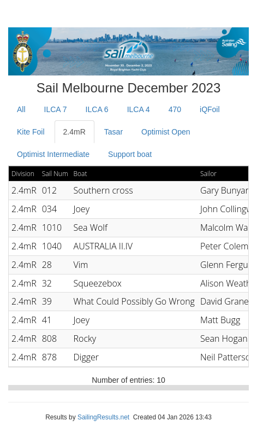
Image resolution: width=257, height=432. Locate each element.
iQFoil (210, 109)
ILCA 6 (97, 109)
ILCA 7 (55, 109)
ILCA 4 (138, 109)
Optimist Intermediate (53, 154)
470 (175, 109)
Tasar (113, 131)
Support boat (130, 154)
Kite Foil (31, 131)
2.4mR (74, 131)
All (21, 109)
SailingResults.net (103, 417)
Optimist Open (165, 131)
